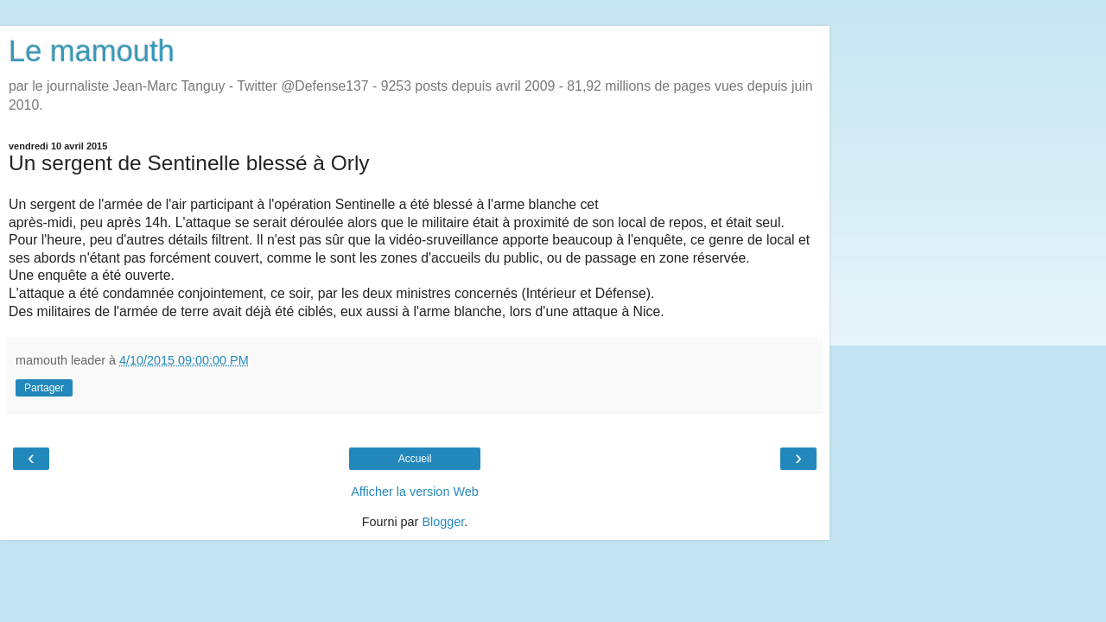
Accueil (415, 459)
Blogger (443, 522)
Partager (44, 388)
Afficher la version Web (414, 491)
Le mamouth (92, 51)
